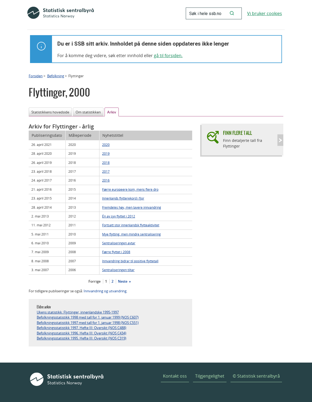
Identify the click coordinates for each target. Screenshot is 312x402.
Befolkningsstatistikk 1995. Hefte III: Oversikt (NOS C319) (81, 338)
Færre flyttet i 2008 (116, 252)
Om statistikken (88, 112)
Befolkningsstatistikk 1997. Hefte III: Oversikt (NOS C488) (81, 327)
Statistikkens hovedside (50, 112)
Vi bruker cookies (264, 13)
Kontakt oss (175, 376)
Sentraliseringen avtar (118, 243)
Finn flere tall (237, 133)
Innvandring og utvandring (105, 291)
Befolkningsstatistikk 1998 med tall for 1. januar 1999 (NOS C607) (88, 317)
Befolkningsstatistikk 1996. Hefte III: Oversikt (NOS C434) (81, 333)
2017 (106, 171)
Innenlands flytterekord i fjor (123, 198)
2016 (106, 180)
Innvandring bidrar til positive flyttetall (130, 261)
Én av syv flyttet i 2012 (118, 216)
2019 (106, 153)
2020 (106, 144)
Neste (123, 281)
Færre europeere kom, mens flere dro (130, 189)
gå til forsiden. (168, 55)
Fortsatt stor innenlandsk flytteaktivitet (130, 225)
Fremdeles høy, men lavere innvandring (131, 207)
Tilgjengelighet (209, 376)
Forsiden (36, 75)
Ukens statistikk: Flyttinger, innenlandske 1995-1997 (78, 312)
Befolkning (55, 75)
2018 (106, 162)
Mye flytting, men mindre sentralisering (131, 234)
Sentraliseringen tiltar (118, 270)
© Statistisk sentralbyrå (256, 376)
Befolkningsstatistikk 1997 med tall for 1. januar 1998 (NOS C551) (88, 322)
